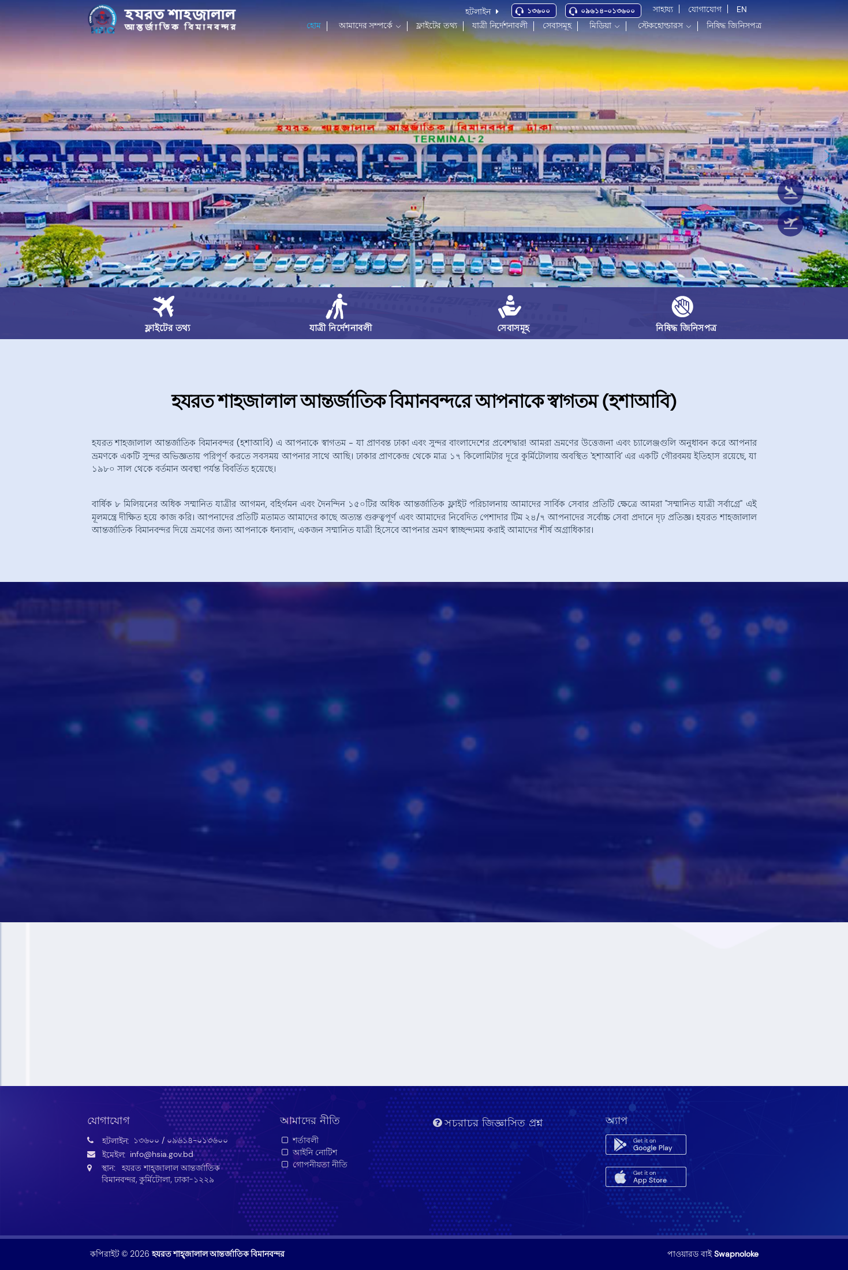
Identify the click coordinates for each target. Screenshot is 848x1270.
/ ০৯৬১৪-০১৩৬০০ (195, 1140)
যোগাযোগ (704, 9)
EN (742, 9)
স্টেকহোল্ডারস (660, 25)
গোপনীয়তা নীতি (314, 1164)
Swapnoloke (736, 1254)
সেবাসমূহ (557, 25)
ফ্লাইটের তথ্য (436, 25)
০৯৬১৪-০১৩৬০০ (608, 10)
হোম (314, 25)
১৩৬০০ (538, 10)
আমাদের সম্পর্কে (366, 25)
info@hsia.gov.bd (161, 1154)
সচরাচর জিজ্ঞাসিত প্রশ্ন (488, 1123)
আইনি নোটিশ (308, 1152)
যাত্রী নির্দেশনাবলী (500, 25)
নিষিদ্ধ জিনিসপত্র (734, 25)
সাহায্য (663, 9)
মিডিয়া (600, 25)
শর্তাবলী (299, 1140)
